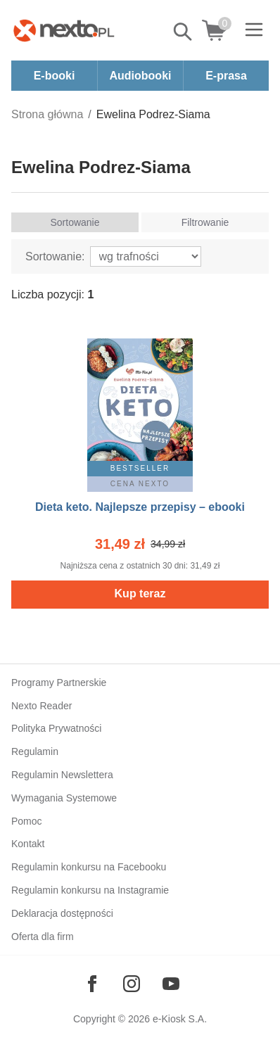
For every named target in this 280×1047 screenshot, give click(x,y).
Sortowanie (74, 222)
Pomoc (26, 821)
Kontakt (27, 843)
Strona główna (47, 114)
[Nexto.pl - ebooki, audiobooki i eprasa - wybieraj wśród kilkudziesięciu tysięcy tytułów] (64, 30)
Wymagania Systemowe (64, 798)
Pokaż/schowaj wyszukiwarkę (184, 31)
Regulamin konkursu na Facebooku (88, 866)
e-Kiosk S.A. (180, 1018)
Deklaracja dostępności (62, 913)
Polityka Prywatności (56, 728)
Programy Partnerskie (58, 682)
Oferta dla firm (42, 936)
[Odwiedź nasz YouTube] (171, 983)
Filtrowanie (205, 222)
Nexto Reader (41, 705)
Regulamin (34, 751)
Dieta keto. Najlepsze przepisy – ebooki (140, 507)
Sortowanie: (55, 256)
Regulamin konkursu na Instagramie (90, 890)
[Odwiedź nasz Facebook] (92, 983)
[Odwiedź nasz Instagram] (131, 983)
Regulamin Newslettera (62, 774)
